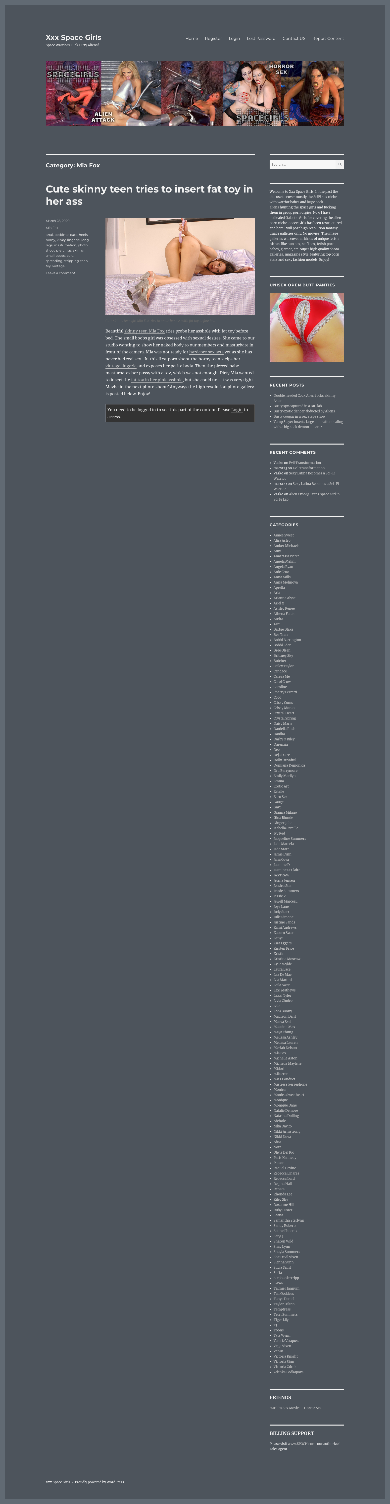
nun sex (294, 244)
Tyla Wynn (282, 1335)
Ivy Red (279, 833)
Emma (279, 781)
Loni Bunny (283, 1011)
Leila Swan (282, 985)
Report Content (328, 38)
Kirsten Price (284, 948)
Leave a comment (60, 273)
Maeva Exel (282, 1022)
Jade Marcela (284, 844)
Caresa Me (282, 676)
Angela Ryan (283, 567)
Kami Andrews (285, 927)
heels (83, 235)
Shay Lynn (282, 1246)
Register (213, 38)
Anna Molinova (286, 582)
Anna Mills (282, 577)
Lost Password (261, 38)
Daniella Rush (284, 729)
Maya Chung (283, 1032)
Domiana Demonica (289, 765)
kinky (61, 240)
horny (50, 240)
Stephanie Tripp (286, 1278)
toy (48, 266)
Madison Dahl (285, 1016)
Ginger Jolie (283, 823)
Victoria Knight (286, 1356)
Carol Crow (282, 682)
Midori (279, 1069)
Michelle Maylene (287, 1063)
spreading (54, 261)
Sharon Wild (283, 1241)
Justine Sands (284, 922)
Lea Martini (283, 980)
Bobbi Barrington (287, 640)
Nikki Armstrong (287, 1131)
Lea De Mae (283, 975)
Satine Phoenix (285, 1231)
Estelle (279, 791)
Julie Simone (283, 917)
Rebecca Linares (286, 1173)
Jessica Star (283, 886)
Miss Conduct (284, 1079)
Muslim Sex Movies (285, 1408)
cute (73, 235)
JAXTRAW (281, 875)
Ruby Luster (283, 1210)
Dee (277, 750)
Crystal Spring (285, 718)
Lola (277, 1006)
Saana (278, 1215)
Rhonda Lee (283, 1194)
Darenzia (281, 744)
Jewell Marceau (285, 901)
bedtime (61, 235)
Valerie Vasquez (286, 1341)
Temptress (282, 1309)
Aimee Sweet (284, 535)
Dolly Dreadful (285, 760)
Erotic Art (281, 786)
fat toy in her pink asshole (157, 379)
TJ (275, 1325)
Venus (279, 1351)
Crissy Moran (284, 708)
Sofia (278, 1273)
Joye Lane (281, 907)
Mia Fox (52, 228)
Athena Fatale (284, 614)
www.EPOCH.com (301, 1444)
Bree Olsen (282, 650)
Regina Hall (283, 1184)
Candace (280, 671)
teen (84, 261)
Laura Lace (282, 969)
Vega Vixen (282, 1346)
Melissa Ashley (285, 1037)
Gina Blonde (283, 818)
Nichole (280, 1121)
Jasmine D (282, 865)
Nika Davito (283, 1126)
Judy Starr (281, 912)
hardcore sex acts (206, 351)
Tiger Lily (281, 1320)
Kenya (278, 938)
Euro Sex (281, 797)
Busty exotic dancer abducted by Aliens (304, 411)
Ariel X (279, 603)
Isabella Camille (286, 828)
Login (234, 38)
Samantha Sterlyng (289, 1220)
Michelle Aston (285, 1058)
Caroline (280, 687)
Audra (278, 619)
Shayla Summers (287, 1252)
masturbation (65, 245)
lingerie (73, 240)
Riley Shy (281, 1199)
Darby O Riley (284, 739)
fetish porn (326, 244)
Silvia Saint (282, 1267)
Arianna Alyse (284, 598)
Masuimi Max (284, 1027)
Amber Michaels (286, 546)
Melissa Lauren (286, 1043)
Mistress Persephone (290, 1084)
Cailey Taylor (284, 666)
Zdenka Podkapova (288, 1372)
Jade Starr (281, 849)
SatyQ (278, 1236)
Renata (279, 1189)
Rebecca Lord (284, 1179)
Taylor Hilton (284, 1304)
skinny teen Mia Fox (144, 330)
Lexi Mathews (285, 990)
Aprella (279, 588)
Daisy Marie (283, 723)
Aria (277, 593)
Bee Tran (281, 635)
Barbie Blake (283, 629)
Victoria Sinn (284, 1362)
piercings (63, 250)
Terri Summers (286, 1314)
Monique (281, 1100)
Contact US (294, 38)
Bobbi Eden (283, 645)
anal (49, 235)
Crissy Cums (283, 703)
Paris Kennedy (285, 1158)
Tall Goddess (284, 1294)
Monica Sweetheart (289, 1095)
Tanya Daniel (284, 1299)
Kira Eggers (283, 943)
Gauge (279, 802)
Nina (277, 1142)
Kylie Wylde (283, 964)
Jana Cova (281, 859)
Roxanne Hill (284, 1205)
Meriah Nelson (285, 1048)
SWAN (279, 1283)
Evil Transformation (305, 463)
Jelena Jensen (284, 880)
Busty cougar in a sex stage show (300, 416)
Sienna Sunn (284, 1262)
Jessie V (280, 896)
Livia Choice (283, 1001)
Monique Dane (285, 1105)
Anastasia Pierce (286, 556)
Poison (279, 1163)
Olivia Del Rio (284, 1152)
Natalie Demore (286, 1111)
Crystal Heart (284, 713)
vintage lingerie (121, 365)
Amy (277, 551)
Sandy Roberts (285, 1226)
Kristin (279, 954)
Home (192, 38)
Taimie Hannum (286, 1288)
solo (70, 256)
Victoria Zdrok (285, 1367)
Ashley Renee (284, 608)
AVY (277, 624)
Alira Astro (282, 540)
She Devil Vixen (286, 1257)
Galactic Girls (296, 218)
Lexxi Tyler (282, 995)
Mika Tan (281, 1074)
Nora (277, 1147)
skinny (78, 250)
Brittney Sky (283, 656)
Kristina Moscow (287, 959)
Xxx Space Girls (73, 37)
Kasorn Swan (284, 933)
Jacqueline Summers (290, 839)
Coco (277, 697)
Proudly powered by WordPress (99, 1482)
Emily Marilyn (285, 776)
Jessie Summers (286, 891)
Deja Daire (282, 755)
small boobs (55, 256)
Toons (279, 1330)
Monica (280, 1090)
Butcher (280, 661)
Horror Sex (313, 1408)
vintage (58, 266)
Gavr (277, 807)
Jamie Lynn (283, 854)
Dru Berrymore (285, 771)
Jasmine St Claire (287, 870)
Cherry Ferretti (285, 692)
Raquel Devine (285, 1168)
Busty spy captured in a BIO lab (298, 406)
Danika (279, 734)
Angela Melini (284, 561)
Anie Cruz (281, 572)
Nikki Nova (282, 1137)
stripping (71, 261)
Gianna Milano (285, 812)
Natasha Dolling (286, 1116)
